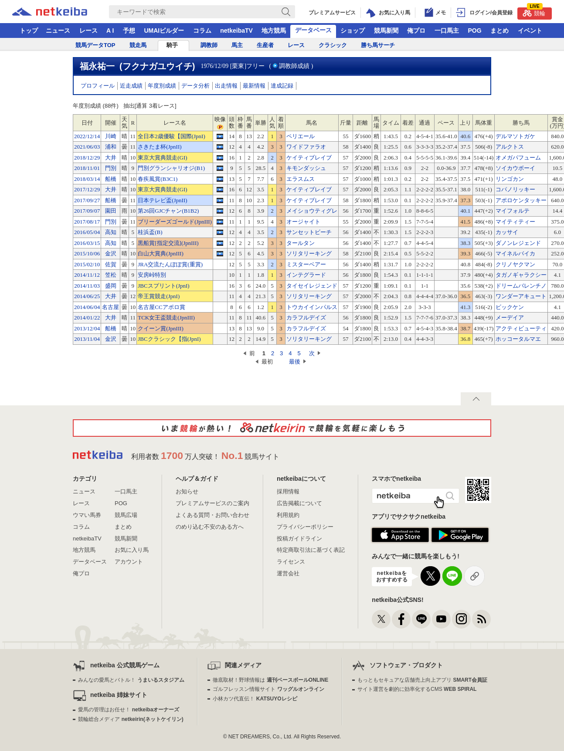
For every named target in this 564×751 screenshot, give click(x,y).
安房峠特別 (152, 275)
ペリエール (300, 136)
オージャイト (303, 221)
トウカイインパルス (311, 307)
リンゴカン (510, 179)
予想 (129, 30)
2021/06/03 (87, 146)
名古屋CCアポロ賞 (161, 307)
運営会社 (288, 573)
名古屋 (110, 307)
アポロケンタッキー (521, 200)
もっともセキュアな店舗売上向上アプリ (422, 680)
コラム (202, 30)
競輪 (534, 12)
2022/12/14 (87, 136)
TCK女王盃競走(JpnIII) (166, 317)
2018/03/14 (87, 179)
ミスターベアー (306, 264)
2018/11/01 (87, 168)
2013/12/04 (87, 328)
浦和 (110, 146)
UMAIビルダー (164, 30)
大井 (110, 157)
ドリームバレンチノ (521, 285)
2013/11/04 (87, 339)
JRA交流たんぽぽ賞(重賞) (170, 264)
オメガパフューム (518, 157)
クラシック (333, 45)
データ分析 (195, 85)
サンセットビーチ (309, 232)
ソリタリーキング (309, 253)
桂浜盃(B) (150, 232)
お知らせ (187, 491)
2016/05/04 (87, 232)
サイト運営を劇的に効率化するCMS (416, 689)
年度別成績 (162, 85)
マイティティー (515, 221)
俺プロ (416, 30)
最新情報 (254, 85)
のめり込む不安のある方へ (210, 526)
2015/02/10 (87, 264)
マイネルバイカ (515, 253)
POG (474, 30)
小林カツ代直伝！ (255, 699)
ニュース (58, 30)
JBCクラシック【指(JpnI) (169, 339)
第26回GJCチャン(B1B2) (168, 210)
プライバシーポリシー (305, 526)
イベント (530, 30)
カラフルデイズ (306, 317)
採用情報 (288, 491)
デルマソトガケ (515, 136)
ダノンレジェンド (518, 243)
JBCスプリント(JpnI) (163, 285)
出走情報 (226, 85)
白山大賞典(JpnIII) (160, 253)
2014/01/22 (87, 317)
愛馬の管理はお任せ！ (128, 710)
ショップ (352, 30)
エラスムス (300, 179)
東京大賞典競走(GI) (162, 157)
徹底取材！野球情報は (270, 680)
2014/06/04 (87, 307)
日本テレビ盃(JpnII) (162, 200)
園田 (110, 210)
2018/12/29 (87, 157)
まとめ (499, 30)
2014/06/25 (87, 296)
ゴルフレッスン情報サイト (268, 689)
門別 (110, 168)
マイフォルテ (513, 210)
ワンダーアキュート (521, 296)
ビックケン (510, 307)
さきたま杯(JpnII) (159, 146)
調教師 (208, 45)
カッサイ (507, 232)
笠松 (110, 275)
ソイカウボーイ (515, 168)
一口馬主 (447, 30)
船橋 (110, 179)
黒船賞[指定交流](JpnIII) (168, 243)
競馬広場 (126, 515)
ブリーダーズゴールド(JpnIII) (175, 221)
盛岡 (110, 285)
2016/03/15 (87, 243)
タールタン (300, 243)
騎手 (172, 45)
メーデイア (510, 317)
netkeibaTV (236, 30)
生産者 (265, 45)
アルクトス (510, 146)
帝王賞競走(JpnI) (159, 296)
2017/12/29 (87, 189)
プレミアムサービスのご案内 (212, 503)
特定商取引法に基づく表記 (311, 550)
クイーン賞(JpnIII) (160, 328)
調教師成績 (294, 66)
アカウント (129, 561)
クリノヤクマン (515, 264)
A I (110, 30)
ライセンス (291, 561)
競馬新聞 (386, 30)
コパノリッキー (515, 189)
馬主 (237, 45)
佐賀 (110, 264)
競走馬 (137, 45)
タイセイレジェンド (311, 285)
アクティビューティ (521, 328)
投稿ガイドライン (299, 538)
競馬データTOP (95, 45)
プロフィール (98, 85)
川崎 (110, 136)
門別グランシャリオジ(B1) (171, 168)
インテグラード (306, 275)
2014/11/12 (87, 275)
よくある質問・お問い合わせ (212, 515)
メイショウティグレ (311, 210)
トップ (29, 30)
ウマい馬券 (87, 515)
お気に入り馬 (132, 550)
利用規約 (288, 515)
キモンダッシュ (306, 168)
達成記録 (282, 85)
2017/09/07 (87, 210)
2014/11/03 (87, 285)
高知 (110, 232)
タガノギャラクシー (521, 275)
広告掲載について (299, 503)
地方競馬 (274, 30)
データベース (313, 30)
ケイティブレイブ (309, 157)
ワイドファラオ (306, 146)
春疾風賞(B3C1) (157, 179)
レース (88, 30)
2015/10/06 (87, 253)
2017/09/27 (87, 200)
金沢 (110, 253)
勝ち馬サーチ (378, 45)
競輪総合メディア (130, 719)
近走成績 (131, 85)
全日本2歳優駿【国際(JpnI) (171, 136)
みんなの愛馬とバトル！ (131, 680)
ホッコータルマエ (518, 339)
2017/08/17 (87, 221)
